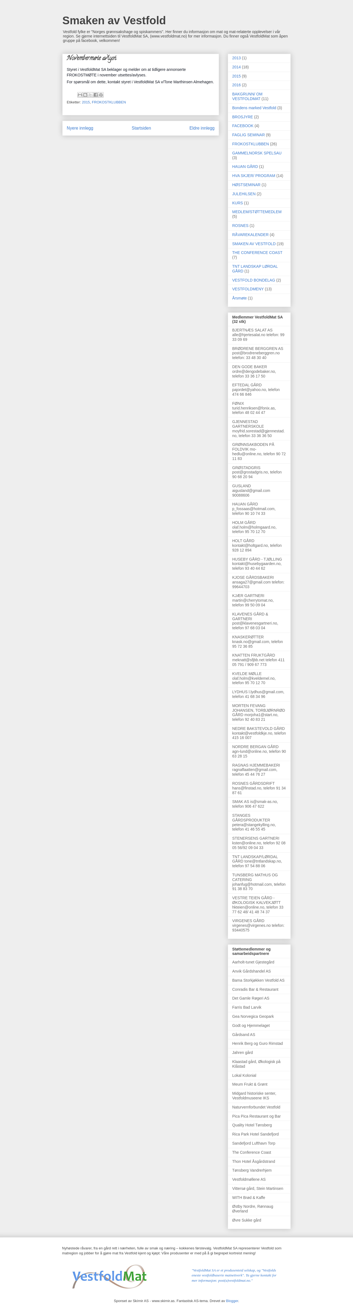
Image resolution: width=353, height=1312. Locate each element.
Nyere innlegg (80, 128)
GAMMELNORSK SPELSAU (257, 153)
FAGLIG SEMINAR (248, 135)
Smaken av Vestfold (114, 20)
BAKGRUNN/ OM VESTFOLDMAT (247, 96)
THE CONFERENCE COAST (257, 252)
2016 (236, 85)
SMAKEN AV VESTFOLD (254, 244)
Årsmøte (239, 298)
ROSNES (240, 225)
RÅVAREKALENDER (250, 234)
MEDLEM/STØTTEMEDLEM (257, 212)
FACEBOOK (242, 126)
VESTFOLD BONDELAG (253, 280)
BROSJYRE (242, 117)
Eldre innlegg (202, 128)
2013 (236, 58)
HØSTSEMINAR (246, 185)
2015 (86, 102)
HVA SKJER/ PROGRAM (253, 175)
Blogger (232, 1301)
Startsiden (141, 128)
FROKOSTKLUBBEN (109, 102)
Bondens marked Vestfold (254, 108)
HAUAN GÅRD (245, 166)
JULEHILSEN (244, 194)
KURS (237, 203)
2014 (236, 67)
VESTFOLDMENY (248, 289)
